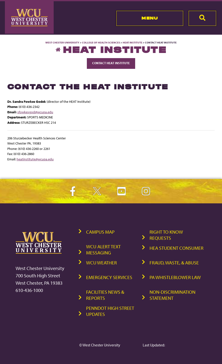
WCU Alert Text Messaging (103, 249)
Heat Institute (132, 42)
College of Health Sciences (101, 42)
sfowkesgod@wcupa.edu (35, 112)
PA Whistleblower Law (175, 277)
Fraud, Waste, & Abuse (174, 263)
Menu (149, 18)
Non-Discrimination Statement (172, 295)
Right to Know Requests (166, 235)
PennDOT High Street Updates (110, 311)
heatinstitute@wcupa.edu (35, 159)
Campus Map (100, 232)
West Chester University (62, 42)
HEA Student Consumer (176, 248)
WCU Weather (101, 263)
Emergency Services (109, 277)
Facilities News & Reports (105, 295)
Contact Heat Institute (111, 63)
